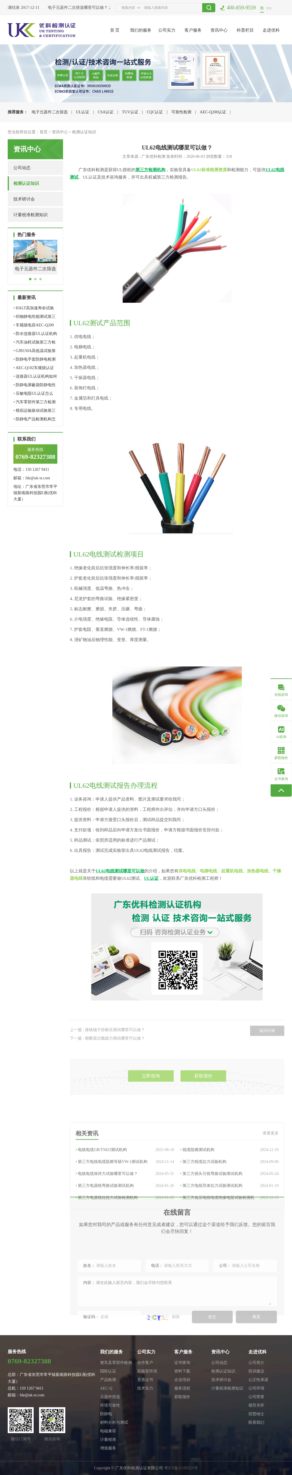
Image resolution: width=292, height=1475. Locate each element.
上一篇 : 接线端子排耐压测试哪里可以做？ (107, 1043)
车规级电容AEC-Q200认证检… (33, 326)
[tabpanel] (35, 261)
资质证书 (145, 1380)
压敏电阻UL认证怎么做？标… (33, 394)
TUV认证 (130, 112)
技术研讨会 (24, 199)
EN (269, 8)
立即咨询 (151, 1092)
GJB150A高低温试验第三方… (34, 352)
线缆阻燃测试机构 (229, 1189)
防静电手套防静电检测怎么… (34, 360)
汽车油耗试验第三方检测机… (34, 343)
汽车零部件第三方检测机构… (34, 403)
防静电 (106, 1414)
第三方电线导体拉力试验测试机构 (229, 1225)
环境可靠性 (110, 1405)
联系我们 (256, 1422)
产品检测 (108, 1380)
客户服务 (193, 30)
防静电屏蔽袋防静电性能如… (34, 386)
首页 (44, 132)
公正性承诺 (258, 1380)
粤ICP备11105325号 (181, 1468)
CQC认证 (155, 112)
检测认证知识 (84, 132)
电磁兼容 (108, 1431)
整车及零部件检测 (116, 1363)
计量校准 (108, 1439)
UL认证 (82, 112)
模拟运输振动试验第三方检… (34, 411)
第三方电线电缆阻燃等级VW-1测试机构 (125, 1201)
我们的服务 (140, 30)
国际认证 (108, 1371)
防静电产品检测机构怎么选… (34, 420)
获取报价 (203, 1092)
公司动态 (22, 167)
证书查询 (182, 1363)
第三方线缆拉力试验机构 (229, 1201)
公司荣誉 (256, 1397)
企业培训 (182, 1380)
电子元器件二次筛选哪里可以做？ (80, 7)
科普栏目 (245, 30)
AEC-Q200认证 (213, 112)
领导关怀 (256, 1405)
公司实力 (166, 30)
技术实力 (145, 1388)
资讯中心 (219, 30)
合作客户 (145, 1363)
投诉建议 (256, 1371)
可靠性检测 (181, 112)
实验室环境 (147, 1371)
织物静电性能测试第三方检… (34, 317)
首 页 (115, 30)
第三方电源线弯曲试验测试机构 (125, 1225)
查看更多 (271, 1172)
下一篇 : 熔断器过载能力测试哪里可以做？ (107, 1051)
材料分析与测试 (114, 1422)
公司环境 (256, 1388)
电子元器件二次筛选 (50, 112)
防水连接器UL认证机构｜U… (35, 335)
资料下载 (182, 1371)
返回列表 (267, 1044)
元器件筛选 (110, 1397)
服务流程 (182, 1388)
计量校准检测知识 (30, 214)
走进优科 (271, 30)
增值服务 (108, 1448)
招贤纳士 (256, 1414)
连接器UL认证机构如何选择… (35, 377)
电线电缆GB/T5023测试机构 (125, 1189)
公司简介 (256, 1363)
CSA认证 (105, 112)
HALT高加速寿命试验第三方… (33, 309)
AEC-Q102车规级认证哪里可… (33, 369)
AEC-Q (106, 1388)
